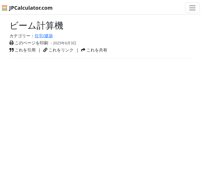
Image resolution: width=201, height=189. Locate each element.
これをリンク (58, 50)
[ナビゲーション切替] (192, 8)
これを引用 (22, 50)
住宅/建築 (44, 36)
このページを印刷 (28, 43)
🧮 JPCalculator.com (27, 7)
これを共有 (94, 50)
